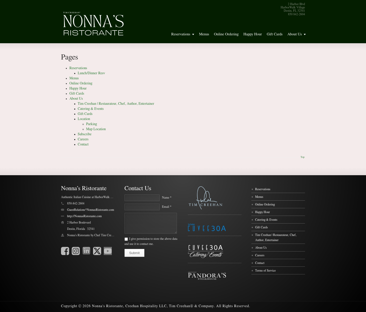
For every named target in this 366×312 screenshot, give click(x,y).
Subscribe (85, 134)
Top (302, 157)
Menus (204, 34)
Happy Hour (252, 34)
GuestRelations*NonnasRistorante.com (90, 209)
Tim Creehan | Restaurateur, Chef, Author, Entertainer (116, 104)
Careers (83, 139)
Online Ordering (226, 34)
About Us (294, 34)
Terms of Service (265, 270)
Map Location (96, 129)
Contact (83, 144)
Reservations (180, 34)
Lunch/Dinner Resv (91, 73)
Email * (166, 206)
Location (84, 119)
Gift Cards (274, 34)
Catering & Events (91, 109)
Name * (166, 197)
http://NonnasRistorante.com (84, 216)
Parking (91, 124)
